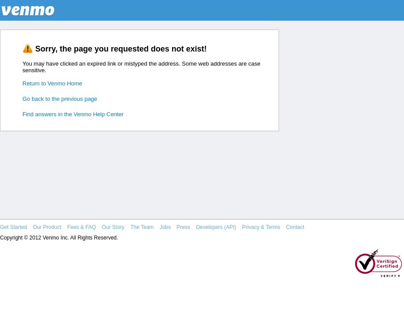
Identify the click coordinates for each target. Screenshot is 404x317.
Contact (295, 227)
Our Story (113, 227)
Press (183, 227)
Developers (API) (216, 227)
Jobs (165, 227)
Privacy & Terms (261, 227)
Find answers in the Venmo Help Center (73, 114)
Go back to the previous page (59, 99)
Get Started (13, 227)
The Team (142, 227)
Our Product (47, 227)
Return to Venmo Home (52, 83)
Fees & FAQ (81, 227)
